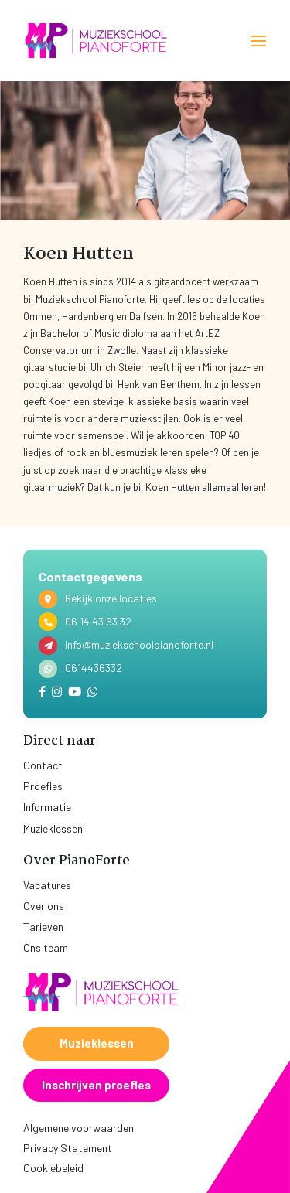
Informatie (47, 806)
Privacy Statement (67, 1147)
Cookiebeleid (53, 1167)
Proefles (43, 785)
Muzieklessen (53, 828)
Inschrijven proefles (96, 1085)
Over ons (43, 905)
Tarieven (43, 926)
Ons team (45, 947)
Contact (43, 765)
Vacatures (47, 884)
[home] (96, 40)
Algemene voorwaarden (78, 1127)
